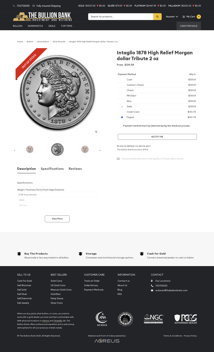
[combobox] (120, 16)
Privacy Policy (190, 336)
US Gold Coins (58, 285)
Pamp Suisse (57, 298)
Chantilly (58, 321)
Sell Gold (21, 289)
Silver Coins (57, 303)
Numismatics (35, 26)
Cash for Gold (156, 253)
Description (26, 169)
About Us (122, 285)
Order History (91, 285)
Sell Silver (22, 294)
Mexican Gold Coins (61, 289)
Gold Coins (56, 280)
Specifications (52, 169)
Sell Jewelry (23, 303)
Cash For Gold (188, 26)
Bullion (17, 26)
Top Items (66, 26)
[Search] (157, 16)
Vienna (45, 321)
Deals (52, 26)
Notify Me (157, 136)
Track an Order (91, 280)
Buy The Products (36, 253)
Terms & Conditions (172, 336)
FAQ (120, 294)
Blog (120, 289)
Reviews (75, 169)
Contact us (124, 280)
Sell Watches (24, 285)
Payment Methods (93, 289)
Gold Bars (56, 294)
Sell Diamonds (24, 298)
